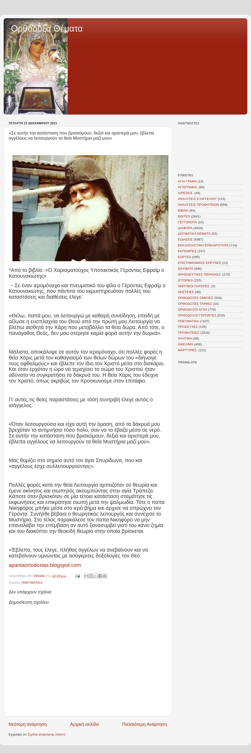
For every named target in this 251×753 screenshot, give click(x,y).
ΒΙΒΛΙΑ (183, 210)
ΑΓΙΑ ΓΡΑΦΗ (187, 181)
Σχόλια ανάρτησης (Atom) (46, 734)
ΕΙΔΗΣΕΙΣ (185, 239)
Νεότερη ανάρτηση (28, 724)
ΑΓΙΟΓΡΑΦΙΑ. (188, 187)
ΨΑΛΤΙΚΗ (185, 338)
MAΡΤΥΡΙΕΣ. (187, 350)
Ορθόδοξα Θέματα (47, 29)
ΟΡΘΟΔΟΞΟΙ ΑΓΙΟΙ (192, 309)
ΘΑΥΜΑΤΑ (185, 268)
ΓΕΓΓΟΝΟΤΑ (187, 222)
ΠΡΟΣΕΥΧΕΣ (188, 327)
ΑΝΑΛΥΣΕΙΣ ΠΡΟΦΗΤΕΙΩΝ (198, 204)
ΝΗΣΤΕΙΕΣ (186, 292)
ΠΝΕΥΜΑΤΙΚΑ (32, 582)
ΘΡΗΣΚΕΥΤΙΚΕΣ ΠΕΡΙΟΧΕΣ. (200, 274)
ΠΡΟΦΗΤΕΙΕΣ (188, 332)
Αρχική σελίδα (84, 724)
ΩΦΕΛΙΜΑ (185, 344)
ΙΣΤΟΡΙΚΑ (185, 280)
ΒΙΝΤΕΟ (184, 216)
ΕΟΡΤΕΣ (184, 257)
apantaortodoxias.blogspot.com (45, 565)
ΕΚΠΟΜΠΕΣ (187, 251)
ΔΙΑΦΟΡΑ (185, 228)
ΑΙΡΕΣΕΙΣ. (185, 193)
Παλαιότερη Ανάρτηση (144, 724)
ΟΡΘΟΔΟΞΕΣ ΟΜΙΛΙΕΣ (195, 298)
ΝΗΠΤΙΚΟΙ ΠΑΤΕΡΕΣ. (194, 286)
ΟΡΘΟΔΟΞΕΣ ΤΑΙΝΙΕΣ (195, 303)
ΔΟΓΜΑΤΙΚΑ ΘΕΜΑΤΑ (194, 233)
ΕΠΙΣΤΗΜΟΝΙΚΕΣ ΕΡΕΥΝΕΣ (199, 263)
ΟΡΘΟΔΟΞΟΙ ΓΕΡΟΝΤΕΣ (197, 315)
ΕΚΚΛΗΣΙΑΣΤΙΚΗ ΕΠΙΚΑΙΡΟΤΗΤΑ (203, 245)
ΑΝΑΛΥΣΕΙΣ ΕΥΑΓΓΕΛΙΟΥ (197, 199)
